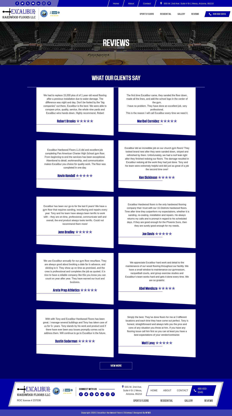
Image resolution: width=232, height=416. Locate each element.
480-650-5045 (200, 390)
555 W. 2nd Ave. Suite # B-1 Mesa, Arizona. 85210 (187, 3)
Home (116, 3)
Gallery (181, 14)
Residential (165, 14)
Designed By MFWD (142, 413)
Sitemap (128, 413)
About (131, 3)
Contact (147, 3)
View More (116, 365)
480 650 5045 (217, 14)
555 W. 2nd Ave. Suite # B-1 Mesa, (132, 390)
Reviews (195, 14)
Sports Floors (147, 14)
